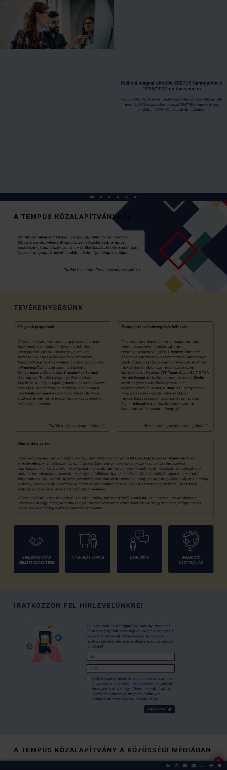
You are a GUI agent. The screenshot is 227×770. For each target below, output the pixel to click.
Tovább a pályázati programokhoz (77, 426)
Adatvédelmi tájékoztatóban (134, 684)
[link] (211, 765)
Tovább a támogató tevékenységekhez (177, 426)
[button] (202, 765)
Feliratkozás (159, 709)
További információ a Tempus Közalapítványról (102, 270)
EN (194, 767)
